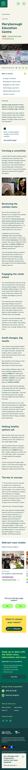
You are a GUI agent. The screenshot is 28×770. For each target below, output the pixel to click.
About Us (4, 710)
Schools (4, 36)
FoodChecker (13, 240)
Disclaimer (20, 760)
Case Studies (5, 14)
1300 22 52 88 (11, 691)
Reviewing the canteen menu (11, 81)
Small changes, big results (11, 88)
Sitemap (19, 762)
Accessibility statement (7, 762)
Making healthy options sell (11, 91)
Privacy (12, 760)
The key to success (9, 94)
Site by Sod (4, 766)
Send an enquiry (12, 695)
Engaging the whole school (11, 84)
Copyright (4, 760)
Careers (16, 710)
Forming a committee (9, 78)
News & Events (6, 707)
